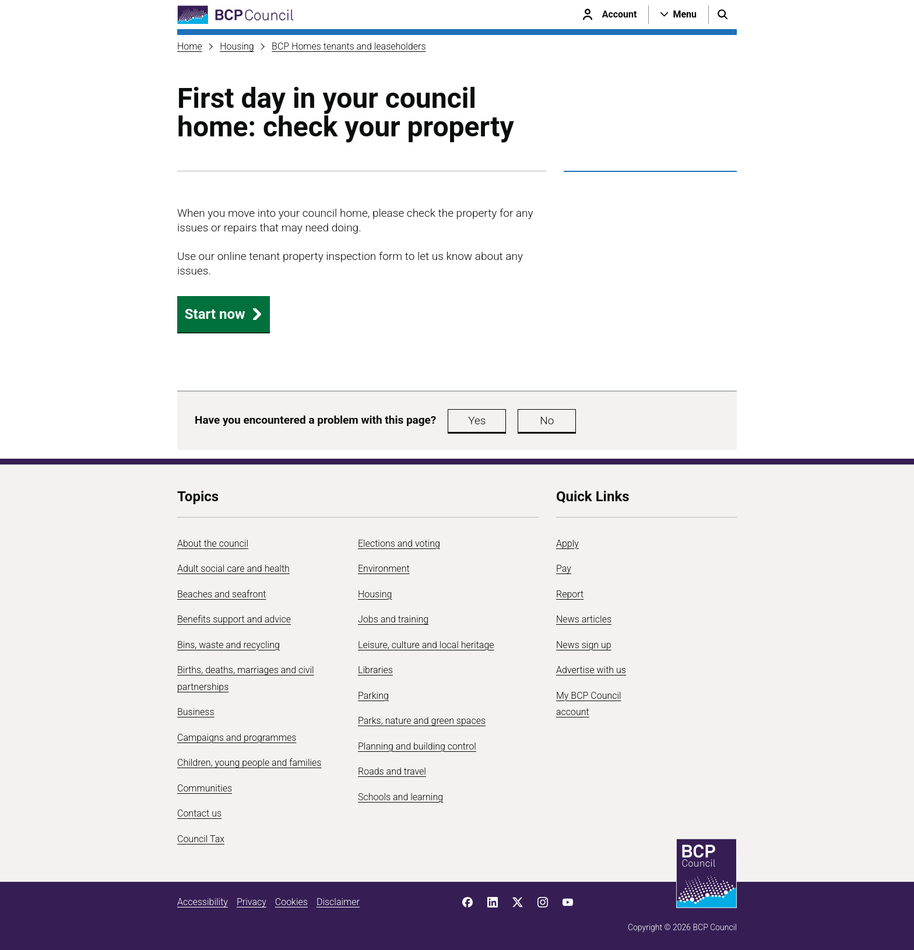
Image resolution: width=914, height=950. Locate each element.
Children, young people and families (249, 762)
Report (569, 594)
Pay (563, 568)
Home (189, 46)
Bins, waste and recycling (228, 644)
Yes (477, 420)
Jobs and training (393, 619)
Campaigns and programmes (236, 737)
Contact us (199, 813)
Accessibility (202, 901)
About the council (212, 543)
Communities (204, 788)
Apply (567, 543)
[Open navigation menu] (678, 14)
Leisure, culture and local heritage (426, 644)
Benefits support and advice (234, 619)
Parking (373, 695)
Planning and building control (417, 746)
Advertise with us (591, 669)
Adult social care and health (233, 568)
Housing (237, 46)
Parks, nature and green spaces (422, 720)
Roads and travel (392, 771)
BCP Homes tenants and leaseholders (349, 46)
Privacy (251, 901)
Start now (224, 314)
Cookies (291, 901)
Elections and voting (399, 543)
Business (196, 711)
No (547, 420)
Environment (384, 568)
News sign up (583, 644)
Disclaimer (338, 901)
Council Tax (200, 839)
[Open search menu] (723, 14)
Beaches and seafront (221, 594)
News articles (583, 619)
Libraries (375, 669)
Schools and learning (400, 797)
